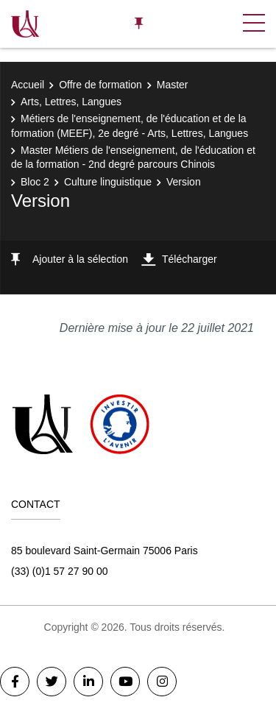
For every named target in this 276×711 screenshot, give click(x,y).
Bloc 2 (35, 182)
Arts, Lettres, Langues (71, 101)
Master (172, 85)
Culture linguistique (108, 182)
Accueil (27, 85)
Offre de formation (100, 85)
